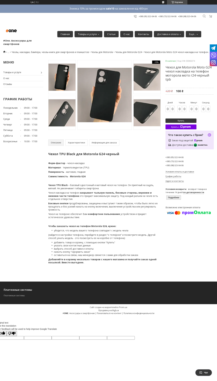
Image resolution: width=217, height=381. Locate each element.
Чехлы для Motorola (102, 52)
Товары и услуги (87, 34)
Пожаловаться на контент (109, 313)
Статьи (111, 34)
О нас (126, 34)
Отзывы (7, 84)
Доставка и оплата (168, 34)
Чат (203, 372)
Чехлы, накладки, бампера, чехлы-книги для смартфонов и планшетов (50, 52)
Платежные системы (14, 295)
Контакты (143, 34)
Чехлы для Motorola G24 (128, 52)
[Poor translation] (12, 333)
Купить (181, 120)
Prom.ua (123, 307)
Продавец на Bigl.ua (108, 310)
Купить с (181, 126)
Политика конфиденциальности (138, 313)
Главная (65, 34)
